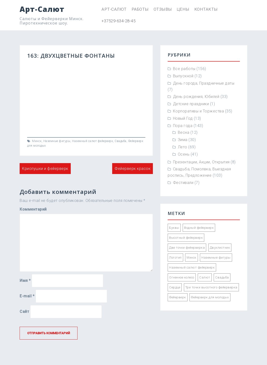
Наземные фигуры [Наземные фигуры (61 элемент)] (216, 257)
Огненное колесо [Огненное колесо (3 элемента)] (181, 277)
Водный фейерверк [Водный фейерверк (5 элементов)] (199, 228)
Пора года (183, 125)
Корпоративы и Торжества (198, 111)
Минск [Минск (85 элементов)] (191, 257)
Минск (37, 141)
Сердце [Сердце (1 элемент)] (174, 287)
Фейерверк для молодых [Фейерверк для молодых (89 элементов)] (210, 297)
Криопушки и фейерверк (45, 168)
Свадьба (120, 141)
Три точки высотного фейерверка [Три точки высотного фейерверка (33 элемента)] (211, 287)
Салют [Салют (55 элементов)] (204, 277)
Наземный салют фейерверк (92, 141)
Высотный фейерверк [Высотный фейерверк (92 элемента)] (186, 237)
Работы (140, 9)
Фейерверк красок (132, 168)
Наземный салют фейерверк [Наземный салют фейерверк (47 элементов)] (192, 267)
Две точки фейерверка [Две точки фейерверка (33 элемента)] (187, 247)
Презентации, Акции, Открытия (201, 162)
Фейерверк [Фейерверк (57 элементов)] (177, 297)
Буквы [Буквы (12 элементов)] (174, 228)
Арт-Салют (42, 9)
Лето (182, 147)
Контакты (206, 9)
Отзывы (163, 9)
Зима (183, 139)
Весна (183, 132)
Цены (183, 9)
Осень (184, 154)
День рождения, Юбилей (196, 96)
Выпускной (183, 76)
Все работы (184, 68)
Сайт (24, 311)
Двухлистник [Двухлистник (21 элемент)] (220, 247)
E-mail (27, 296)
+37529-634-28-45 (118, 20)
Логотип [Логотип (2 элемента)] (175, 257)
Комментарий (33, 209)
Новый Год (183, 118)
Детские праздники (191, 104)
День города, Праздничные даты (204, 83)
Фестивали (183, 182)
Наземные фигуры (57, 141)
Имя (25, 280)
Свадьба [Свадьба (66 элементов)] (222, 277)
